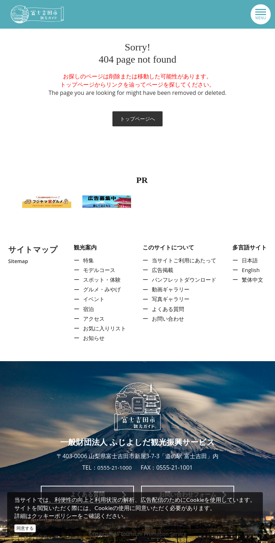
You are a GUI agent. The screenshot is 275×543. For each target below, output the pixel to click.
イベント (92, 299)
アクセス (92, 319)
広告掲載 (161, 270)
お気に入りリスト (103, 328)
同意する (25, 528)
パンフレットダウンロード (184, 279)
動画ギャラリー (170, 290)
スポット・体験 (101, 279)
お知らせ (92, 338)
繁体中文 (254, 279)
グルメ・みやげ (101, 290)
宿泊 (86, 309)
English (252, 270)
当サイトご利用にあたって (184, 260)
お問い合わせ (167, 319)
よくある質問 (167, 309)
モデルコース (98, 270)
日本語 (251, 260)
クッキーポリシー (54, 516)
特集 (86, 260)
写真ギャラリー (170, 299)
